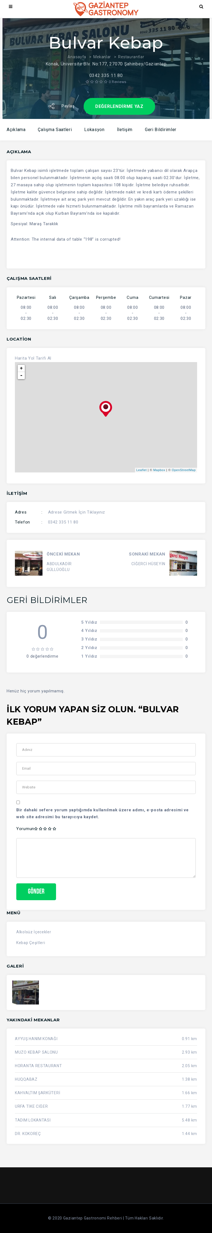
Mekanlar (102, 57)
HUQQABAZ (26, 1079)
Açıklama (16, 129)
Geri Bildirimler (160, 129)
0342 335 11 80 (63, 522)
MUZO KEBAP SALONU (36, 1052)
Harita (21, 358)
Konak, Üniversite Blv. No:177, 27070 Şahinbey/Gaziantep (106, 64)
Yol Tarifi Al (39, 358)
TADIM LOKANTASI (33, 1120)
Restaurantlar (131, 57)
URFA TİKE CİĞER (31, 1106)
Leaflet (141, 470)
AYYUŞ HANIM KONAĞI (36, 1039)
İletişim (125, 129)
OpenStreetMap (184, 470)
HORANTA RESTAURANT (38, 1066)
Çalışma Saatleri (55, 129)
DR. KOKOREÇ (28, 1133)
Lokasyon (94, 129)
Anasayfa (77, 57)
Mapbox (159, 470)
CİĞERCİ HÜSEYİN (148, 564)
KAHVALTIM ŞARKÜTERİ (37, 1093)
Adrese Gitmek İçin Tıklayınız (76, 512)
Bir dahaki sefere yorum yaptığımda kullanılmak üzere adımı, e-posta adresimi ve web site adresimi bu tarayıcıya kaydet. (102, 813)
